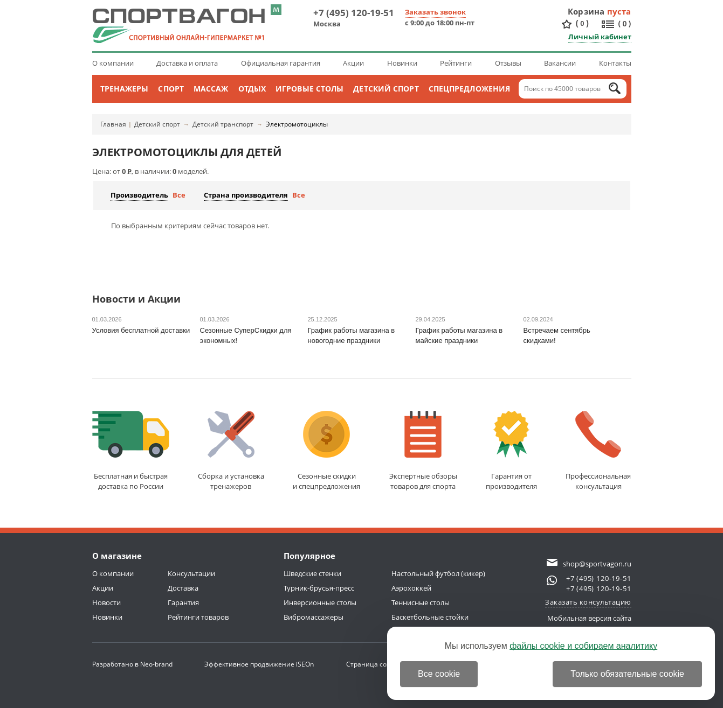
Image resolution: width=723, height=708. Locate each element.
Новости (106, 602)
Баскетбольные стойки (430, 617)
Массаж (211, 88)
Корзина (586, 11)
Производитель (139, 195)
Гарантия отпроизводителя (511, 451)
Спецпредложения (470, 88)
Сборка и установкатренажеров (231, 451)
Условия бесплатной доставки (141, 330)
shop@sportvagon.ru (597, 564)
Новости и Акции (136, 299)
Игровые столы (309, 88)
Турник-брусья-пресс (319, 588)
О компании (113, 63)
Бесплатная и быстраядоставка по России (130, 451)
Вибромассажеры (313, 617)
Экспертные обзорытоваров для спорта (423, 451)
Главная (113, 124)
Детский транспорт (222, 124)
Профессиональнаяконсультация (598, 451)
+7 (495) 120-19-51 (353, 12)
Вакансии (560, 63)
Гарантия (183, 602)
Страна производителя (246, 195)
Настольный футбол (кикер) (438, 573)
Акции (353, 63)
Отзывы (508, 63)
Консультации (191, 573)
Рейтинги (456, 63)
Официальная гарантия (280, 63)
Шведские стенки (312, 573)
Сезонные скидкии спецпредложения (326, 451)
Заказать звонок (435, 12)
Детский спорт (385, 88)
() (582, 23)
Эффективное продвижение (259, 664)
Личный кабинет (599, 36)
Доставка (183, 588)
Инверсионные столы (320, 602)
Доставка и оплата (187, 63)
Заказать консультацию (588, 602)
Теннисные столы (420, 602)
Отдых (252, 88)
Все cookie (439, 673)
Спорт (171, 88)
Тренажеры (124, 88)
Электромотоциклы (297, 124)
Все (179, 195)
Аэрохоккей (411, 588)
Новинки (402, 63)
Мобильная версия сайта (589, 618)
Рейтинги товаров (198, 617)
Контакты (615, 63)
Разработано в (132, 664)
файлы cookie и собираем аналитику (583, 645)
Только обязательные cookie (627, 673)
